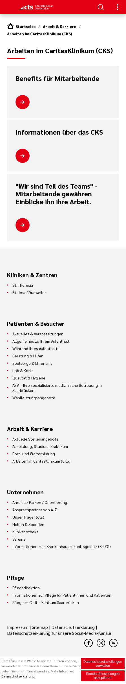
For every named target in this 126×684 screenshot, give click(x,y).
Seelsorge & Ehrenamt (32, 363)
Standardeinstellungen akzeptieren (103, 676)
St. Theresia (22, 285)
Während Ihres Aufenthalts (35, 348)
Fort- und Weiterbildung (33, 453)
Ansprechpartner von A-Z (34, 509)
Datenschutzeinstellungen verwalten (102, 664)
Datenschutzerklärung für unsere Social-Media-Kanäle (59, 633)
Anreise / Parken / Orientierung (39, 502)
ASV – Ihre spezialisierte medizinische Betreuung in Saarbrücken (57, 388)
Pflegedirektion (26, 587)
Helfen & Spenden (28, 524)
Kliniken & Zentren (32, 275)
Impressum (18, 627)
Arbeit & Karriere (59, 26)
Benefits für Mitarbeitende (57, 78)
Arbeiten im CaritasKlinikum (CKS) (39, 33)
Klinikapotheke (25, 531)
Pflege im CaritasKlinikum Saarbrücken (45, 602)
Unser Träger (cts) (28, 516)
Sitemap (40, 627)
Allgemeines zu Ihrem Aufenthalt (41, 341)
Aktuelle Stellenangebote (35, 438)
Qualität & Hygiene (28, 377)
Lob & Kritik (22, 370)
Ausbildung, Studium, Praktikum (40, 446)
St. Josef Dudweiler (29, 292)
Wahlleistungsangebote (33, 397)
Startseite (26, 26)
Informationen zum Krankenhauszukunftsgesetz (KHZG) (61, 546)
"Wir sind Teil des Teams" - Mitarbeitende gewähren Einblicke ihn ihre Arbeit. (56, 194)
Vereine (19, 538)
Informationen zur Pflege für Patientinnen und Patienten (61, 594)
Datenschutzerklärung (73, 627)
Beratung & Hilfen (27, 355)
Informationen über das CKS (59, 132)
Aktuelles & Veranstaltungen (37, 333)
